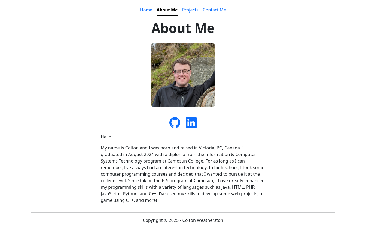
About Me (167, 10)
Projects (190, 10)
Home (146, 10)
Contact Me (214, 10)
